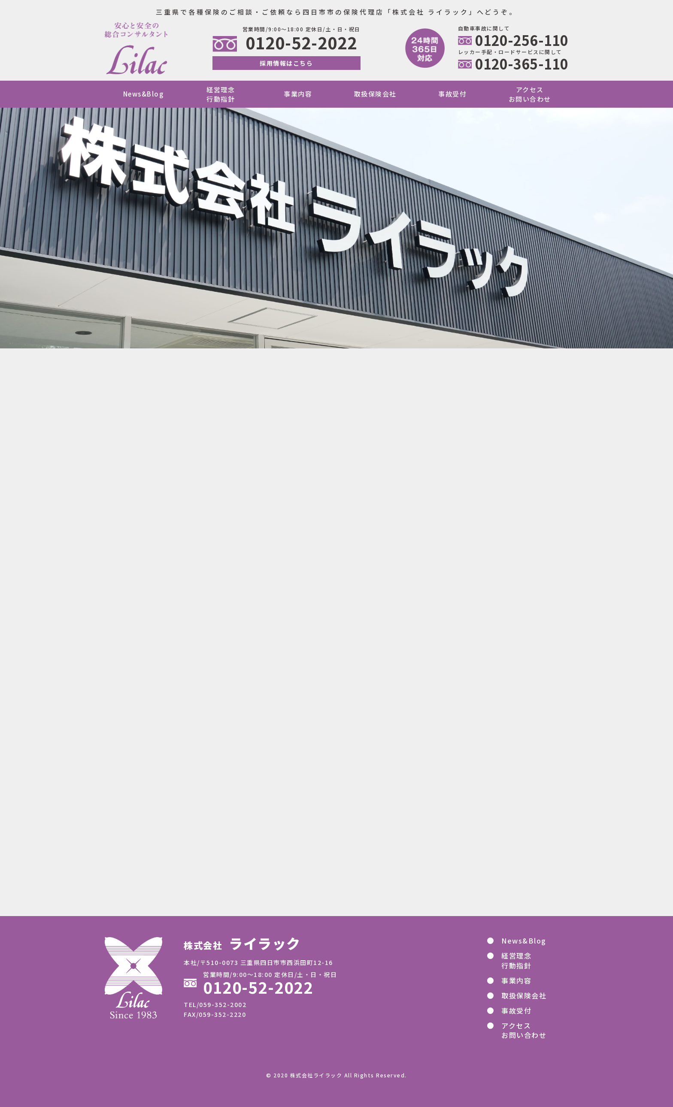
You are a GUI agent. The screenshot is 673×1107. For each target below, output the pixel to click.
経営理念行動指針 (220, 94)
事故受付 (452, 93)
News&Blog (143, 93)
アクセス (520, 1030)
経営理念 (513, 960)
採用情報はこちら (286, 63)
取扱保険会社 (375, 93)
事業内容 (298, 93)
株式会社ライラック (316, 1075)
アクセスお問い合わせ (530, 94)
